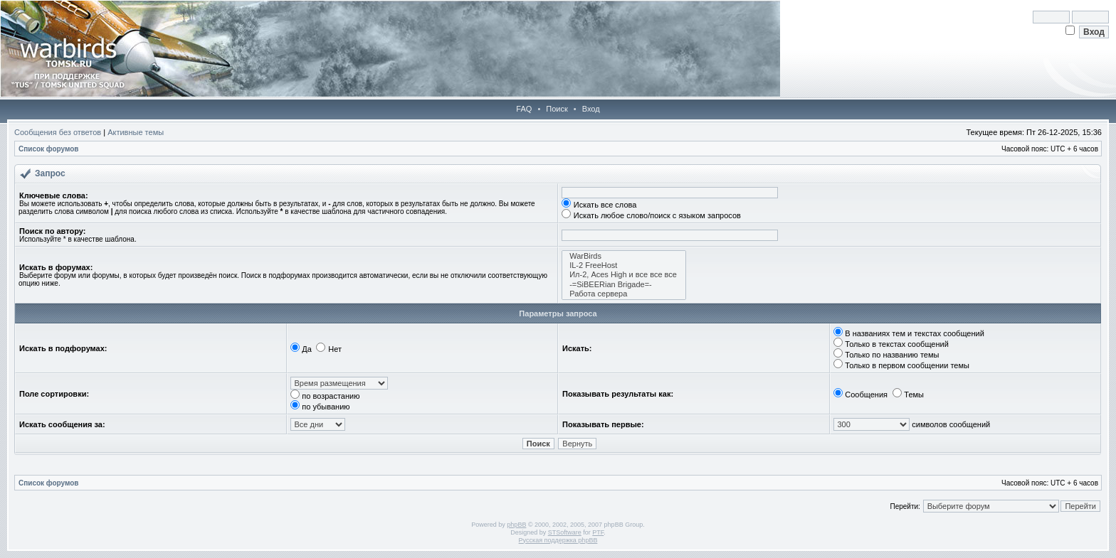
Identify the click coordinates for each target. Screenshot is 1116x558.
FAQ (524, 108)
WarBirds (624, 256)
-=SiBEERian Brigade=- (624, 284)
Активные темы (135, 132)
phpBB (516, 524)
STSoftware (564, 532)
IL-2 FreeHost (624, 265)
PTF (598, 532)
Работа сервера (624, 294)
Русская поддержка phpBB (558, 540)
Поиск (556, 108)
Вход (591, 108)
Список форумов (49, 149)
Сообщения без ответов (57, 132)
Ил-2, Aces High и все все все (624, 274)
